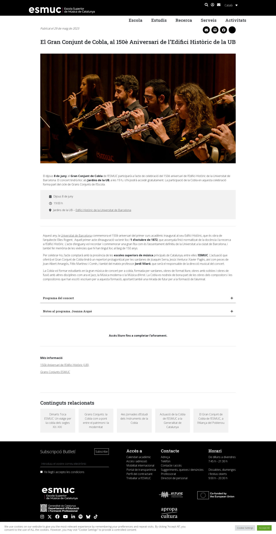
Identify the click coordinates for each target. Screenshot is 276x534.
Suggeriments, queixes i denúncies (182, 470)
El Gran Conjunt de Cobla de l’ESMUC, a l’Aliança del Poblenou (210, 418)
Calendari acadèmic (138, 457)
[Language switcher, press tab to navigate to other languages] (230, 5)
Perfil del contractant (139, 474)
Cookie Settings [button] (245, 527)
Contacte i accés (171, 465)
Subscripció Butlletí (57, 451)
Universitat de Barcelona (76, 235)
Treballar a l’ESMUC (138, 478)
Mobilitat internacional (140, 465)
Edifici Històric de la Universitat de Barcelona (103, 210)
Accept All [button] (264, 527)
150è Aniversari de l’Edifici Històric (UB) (64, 365)
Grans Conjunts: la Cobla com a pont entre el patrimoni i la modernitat (96, 420)
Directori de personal (174, 478)
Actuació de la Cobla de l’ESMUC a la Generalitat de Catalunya (172, 420)
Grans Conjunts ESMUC (55, 372)
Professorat (168, 474)
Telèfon (165, 461)
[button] (206, 5)
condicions (77, 472)
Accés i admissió (136, 461)
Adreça (165, 457)
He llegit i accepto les (64, 472)
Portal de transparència (141, 470)
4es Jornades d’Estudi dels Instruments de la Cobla (134, 418)
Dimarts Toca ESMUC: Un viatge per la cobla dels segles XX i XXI (57, 420)
